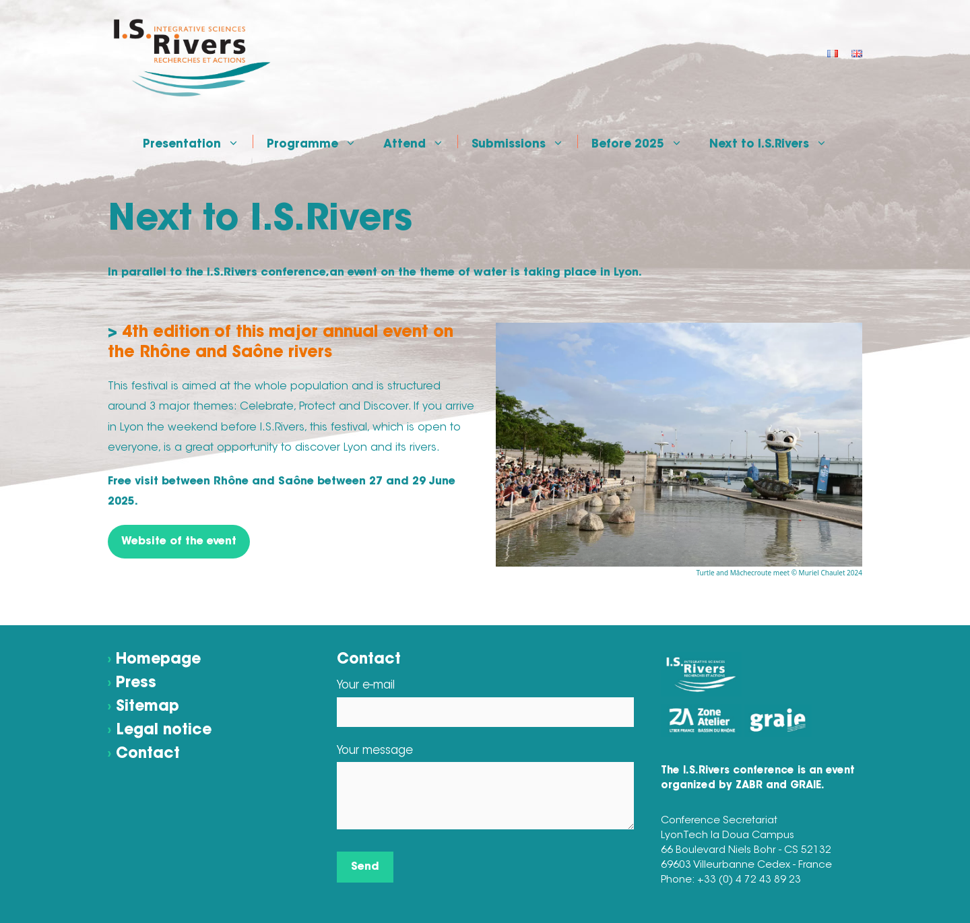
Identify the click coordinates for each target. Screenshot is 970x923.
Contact (148, 754)
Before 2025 (643, 141)
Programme (318, 141)
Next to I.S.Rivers (775, 141)
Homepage (158, 660)
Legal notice (164, 731)
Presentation (198, 141)
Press (136, 683)
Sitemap (147, 707)
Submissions (524, 141)
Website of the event (178, 541)
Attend (420, 141)
